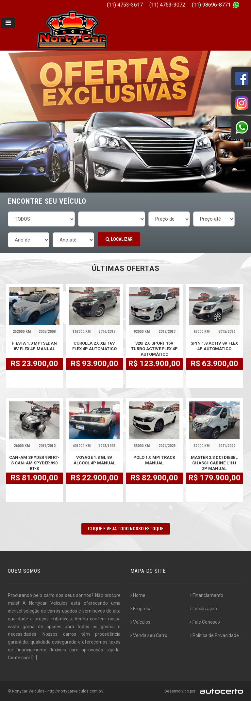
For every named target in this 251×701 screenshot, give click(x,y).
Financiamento (206, 595)
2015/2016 (226, 331)
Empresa (141, 608)
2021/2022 (226, 446)
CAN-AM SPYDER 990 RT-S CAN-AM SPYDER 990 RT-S (34, 463)
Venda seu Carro (148, 635)
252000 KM (22, 331)
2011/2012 (47, 446)
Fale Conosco (205, 622)
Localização (203, 608)
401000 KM (82, 446)
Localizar (119, 239)
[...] (34, 657)
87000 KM (201, 331)
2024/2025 (167, 446)
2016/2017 (106, 331)
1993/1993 (106, 446)
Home (137, 595)
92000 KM (142, 331)
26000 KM (22, 446)
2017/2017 (167, 331)
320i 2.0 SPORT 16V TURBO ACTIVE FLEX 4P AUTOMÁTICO (154, 349)
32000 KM (201, 446)
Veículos (140, 622)
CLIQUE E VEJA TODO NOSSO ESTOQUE (125, 528)
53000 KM (142, 446)
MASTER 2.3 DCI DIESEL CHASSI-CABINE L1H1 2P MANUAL (214, 463)
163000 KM (82, 331)
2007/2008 (47, 331)
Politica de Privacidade (214, 635)
